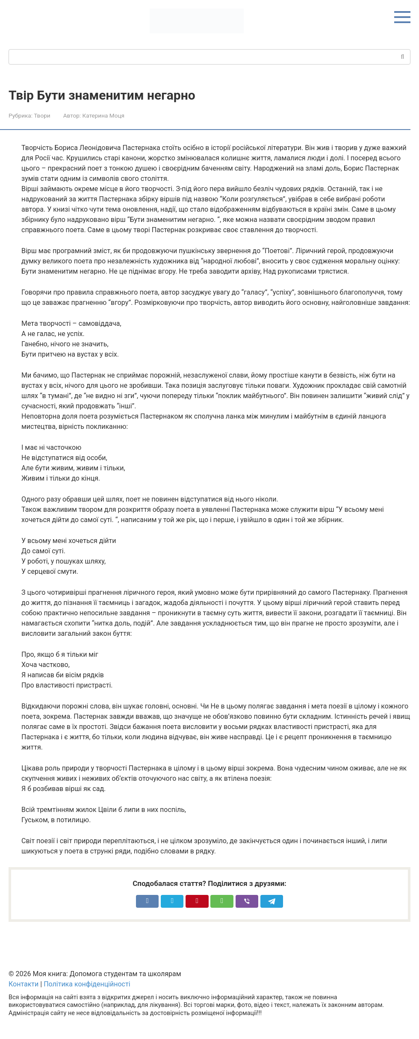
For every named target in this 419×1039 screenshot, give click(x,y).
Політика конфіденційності (87, 984)
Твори (42, 115)
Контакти (23, 984)
